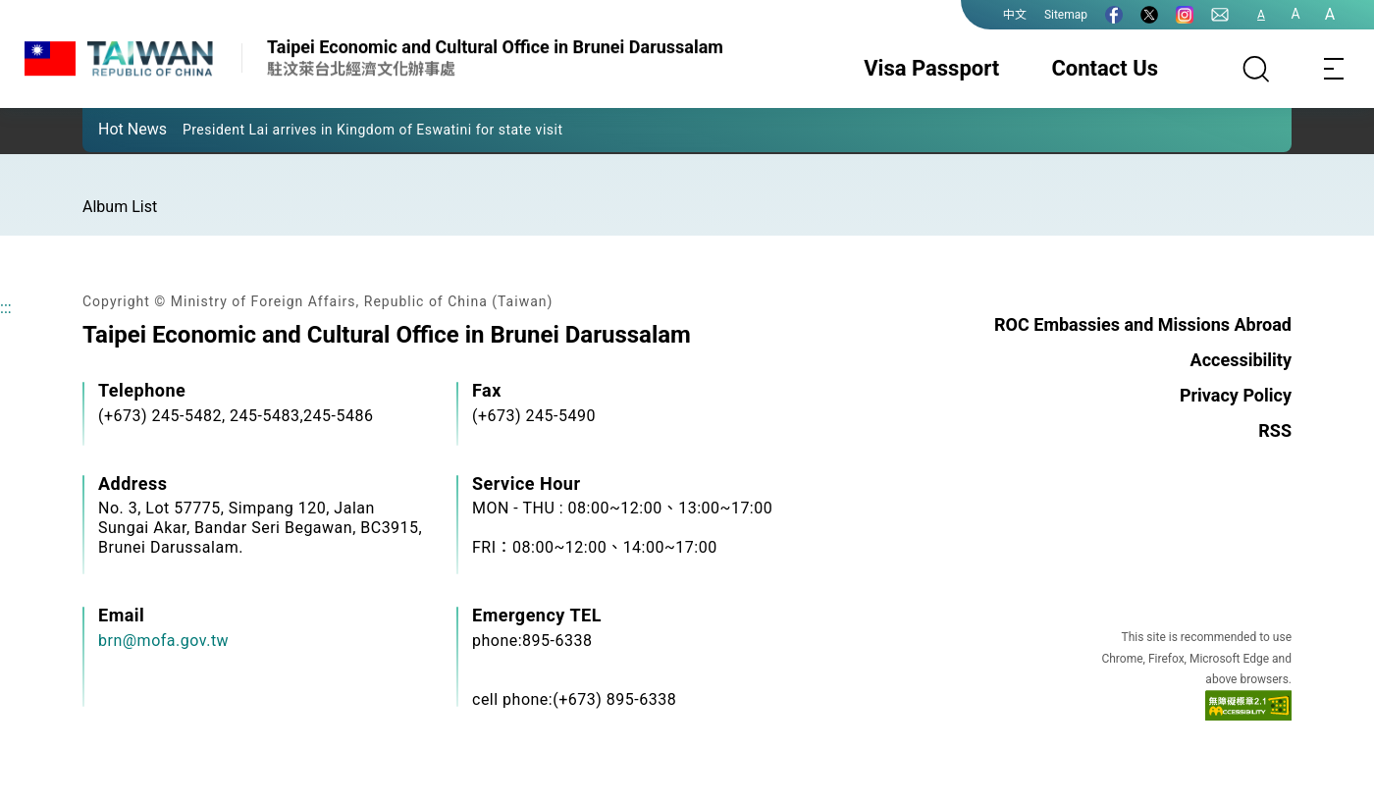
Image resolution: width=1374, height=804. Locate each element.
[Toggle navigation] (1334, 68)
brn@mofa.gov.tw (163, 640)
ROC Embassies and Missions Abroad (1143, 324)
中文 (1015, 15)
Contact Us (1104, 68)
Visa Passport (931, 68)
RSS (1275, 430)
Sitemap (1065, 15)
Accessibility (1241, 359)
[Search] (1256, 68)
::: (6, 307)
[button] (112, 128)
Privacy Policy (1236, 395)
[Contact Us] (1220, 14)
